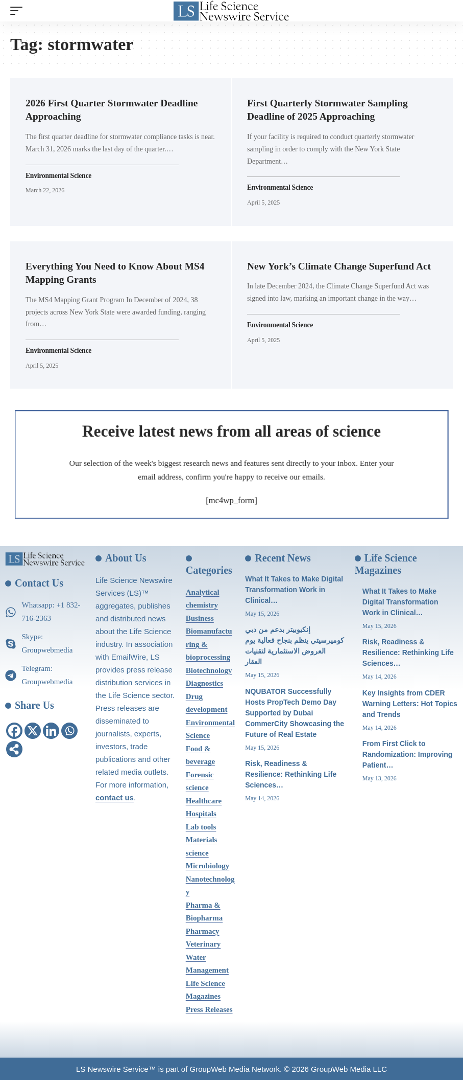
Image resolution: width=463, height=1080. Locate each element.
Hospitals (201, 812)
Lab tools (201, 826)
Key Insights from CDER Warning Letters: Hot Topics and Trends (409, 702)
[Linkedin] (51, 730)
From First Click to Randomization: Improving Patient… (407, 753)
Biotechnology (209, 669)
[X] (33, 730)
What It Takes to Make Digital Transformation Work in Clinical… (294, 588)
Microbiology (208, 865)
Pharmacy (203, 930)
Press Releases (209, 1008)
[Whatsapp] (69, 730)
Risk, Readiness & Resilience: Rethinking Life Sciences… (290, 773)
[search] (445, 11)
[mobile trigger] (19, 11)
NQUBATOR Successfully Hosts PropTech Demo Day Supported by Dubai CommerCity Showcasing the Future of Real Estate (294, 711)
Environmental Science (59, 175)
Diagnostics (204, 682)
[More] (14, 748)
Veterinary (203, 943)
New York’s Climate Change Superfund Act (341, 265)
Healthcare (204, 800)
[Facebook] (14, 730)
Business (200, 617)
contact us (114, 796)
